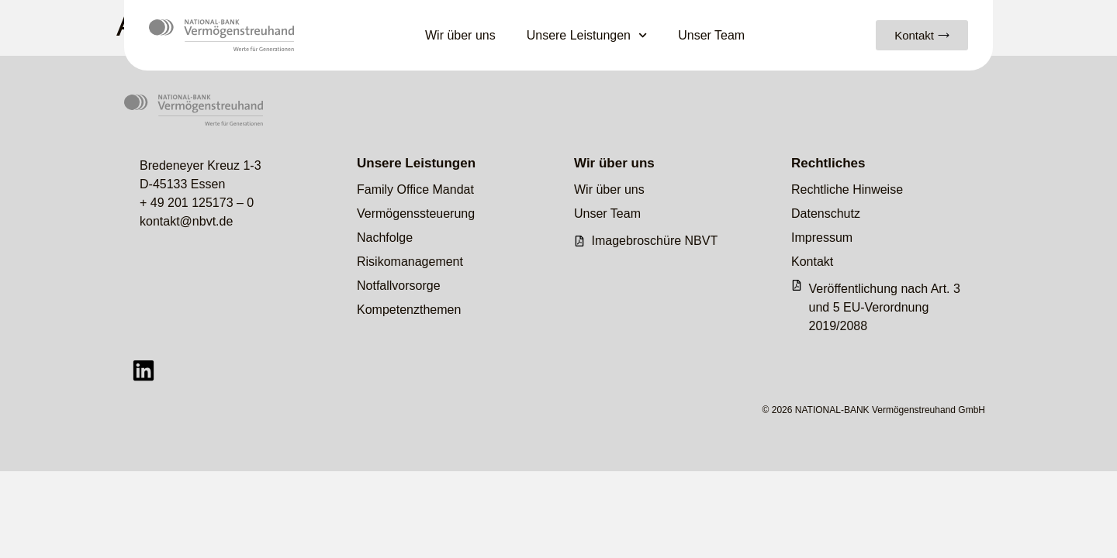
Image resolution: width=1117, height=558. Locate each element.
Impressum (821, 237)
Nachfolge (385, 237)
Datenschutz (825, 213)
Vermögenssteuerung (416, 213)
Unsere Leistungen (587, 35)
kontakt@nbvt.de (186, 221)
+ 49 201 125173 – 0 (197, 202)
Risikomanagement (410, 261)
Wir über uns (460, 35)
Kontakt (812, 261)
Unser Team (711, 35)
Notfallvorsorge (399, 285)
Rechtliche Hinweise (847, 189)
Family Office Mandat (415, 189)
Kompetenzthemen (409, 309)
